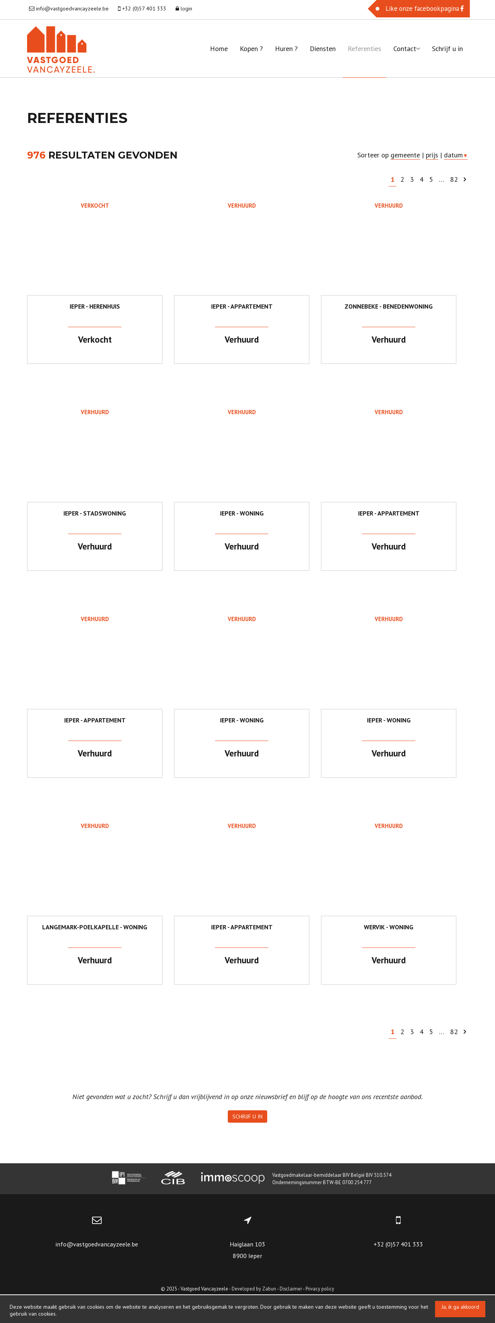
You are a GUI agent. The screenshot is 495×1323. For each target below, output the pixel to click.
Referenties (364, 48)
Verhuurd (242, 205)
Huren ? (286, 48)
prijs (432, 154)
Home (219, 48)
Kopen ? (251, 48)
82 (454, 179)
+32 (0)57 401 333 (398, 1273)
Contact (406, 48)
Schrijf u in (447, 48)
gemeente (405, 154)
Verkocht (95, 205)
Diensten (323, 48)
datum (456, 154)
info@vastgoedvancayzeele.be (96, 1273)
